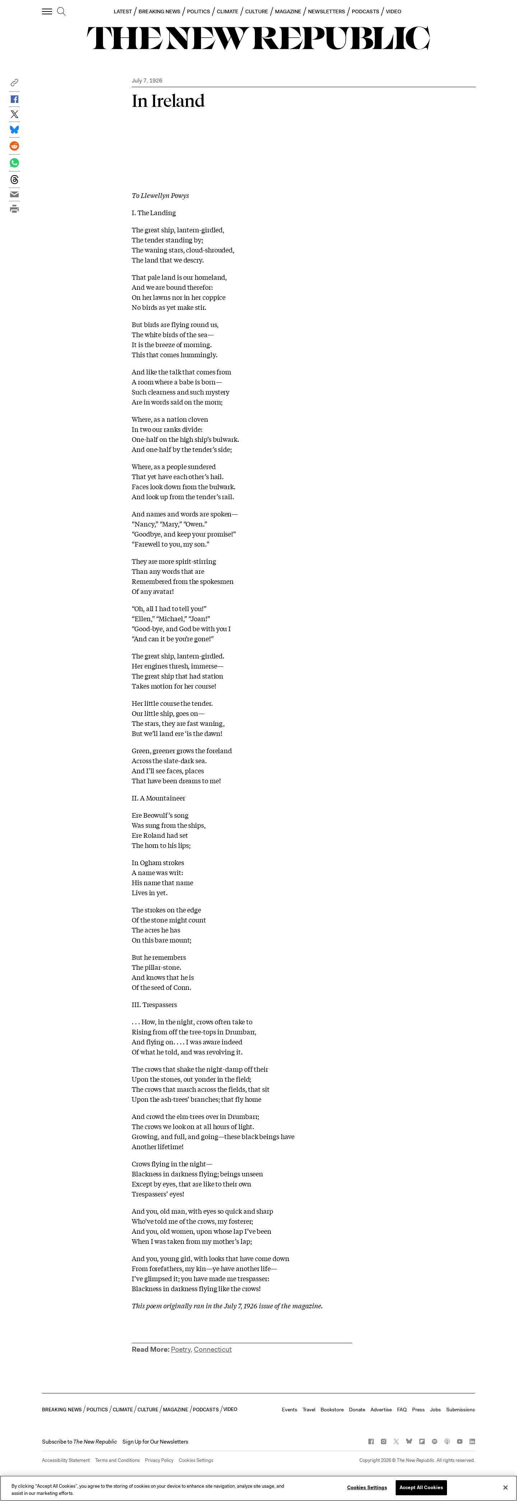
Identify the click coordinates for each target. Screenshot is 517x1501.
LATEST (123, 11)
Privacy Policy (159, 1460)
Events (289, 1409)
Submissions (460, 1409)
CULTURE (256, 11)
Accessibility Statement (66, 1460)
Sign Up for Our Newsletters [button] (155, 1441)
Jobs (435, 1409)
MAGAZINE (288, 11)
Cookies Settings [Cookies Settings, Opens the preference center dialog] (367, 1488)
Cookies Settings (196, 1460)
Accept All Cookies (421, 1488)
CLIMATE (228, 11)
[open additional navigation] (47, 11)
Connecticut (213, 1349)
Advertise (381, 1409)
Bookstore (332, 1409)
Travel (309, 1409)
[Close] (505, 1487)
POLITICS (198, 11)
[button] (14, 84)
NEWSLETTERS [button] (326, 11)
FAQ (402, 1409)
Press (418, 1409)
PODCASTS (365, 11)
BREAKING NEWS (159, 11)
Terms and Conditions (117, 1460)
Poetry (181, 1349)
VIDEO (393, 11)
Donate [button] (357, 1409)
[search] (61, 11)
